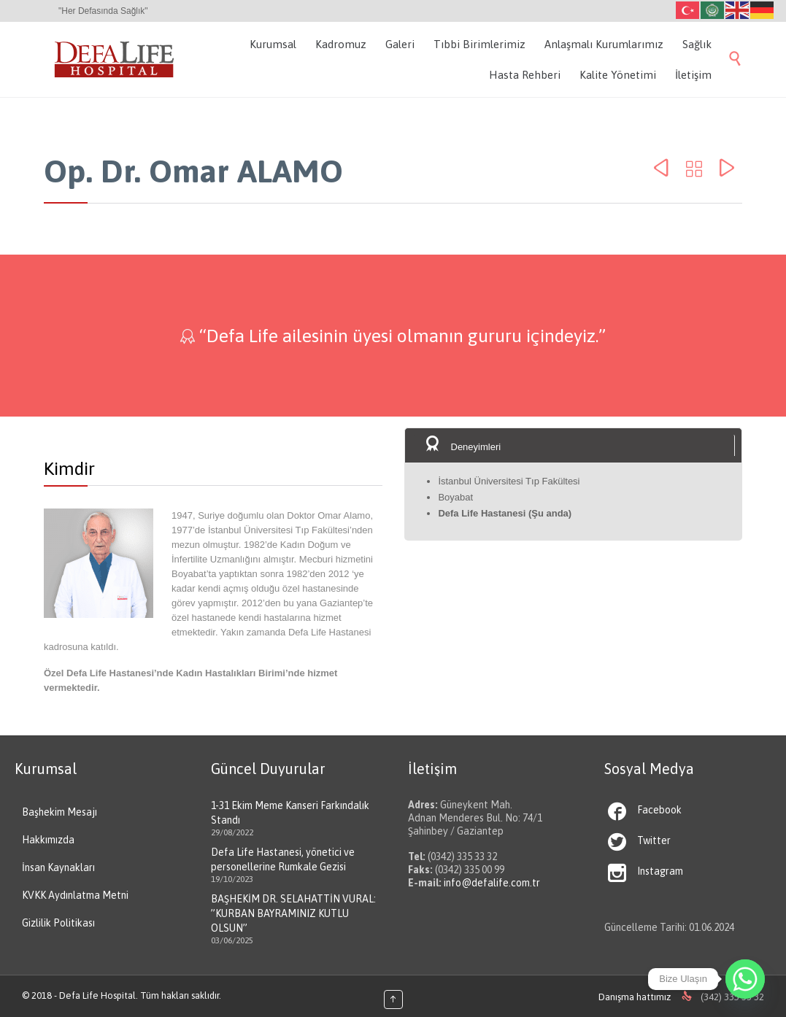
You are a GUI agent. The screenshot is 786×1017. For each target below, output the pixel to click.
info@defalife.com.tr (492, 883)
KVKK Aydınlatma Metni (75, 895)
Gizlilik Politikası (58, 923)
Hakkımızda (48, 840)
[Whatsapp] (745, 979)
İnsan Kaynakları (58, 867)
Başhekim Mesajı (59, 812)
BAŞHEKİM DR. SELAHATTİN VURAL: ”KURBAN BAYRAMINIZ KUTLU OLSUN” (293, 913)
